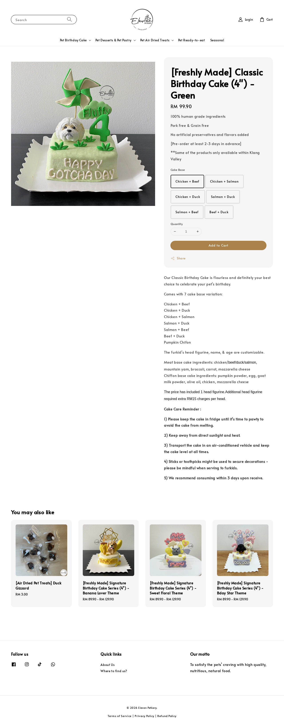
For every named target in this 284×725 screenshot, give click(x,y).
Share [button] (178, 258)
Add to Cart (218, 245)
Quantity (177, 224)
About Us (107, 665)
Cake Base (178, 170)
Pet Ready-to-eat (191, 40)
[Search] (69, 19)
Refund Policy (166, 716)
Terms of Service (120, 716)
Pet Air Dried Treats (155, 40)
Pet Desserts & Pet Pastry (113, 40)
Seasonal (217, 40)
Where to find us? (114, 671)
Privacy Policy (144, 716)
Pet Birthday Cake (73, 40)
